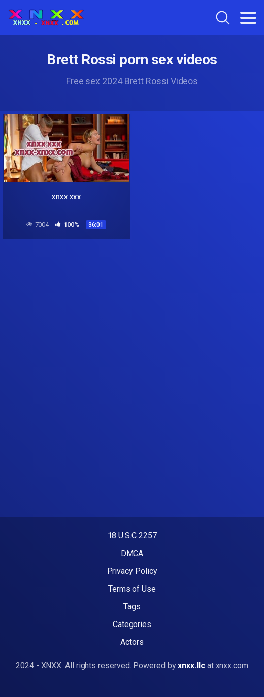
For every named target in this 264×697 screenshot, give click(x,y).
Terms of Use (132, 589)
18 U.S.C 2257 (132, 535)
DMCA (132, 553)
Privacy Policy (132, 571)
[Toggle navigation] (248, 18)
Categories (132, 624)
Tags (132, 606)
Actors (132, 642)
